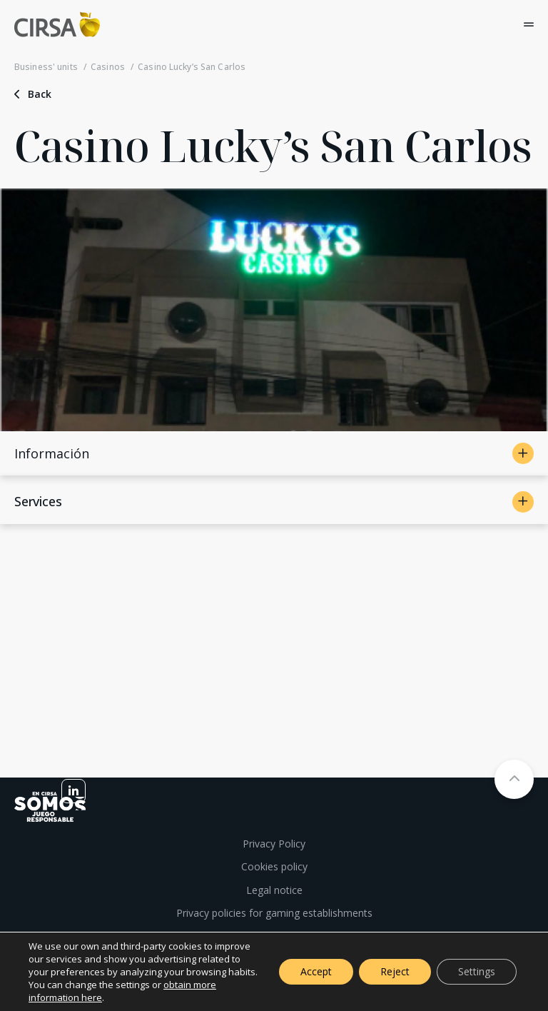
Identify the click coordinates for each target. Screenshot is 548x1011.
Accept (316, 971)
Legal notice (274, 890)
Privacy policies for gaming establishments (274, 913)
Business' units (46, 67)
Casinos (108, 67)
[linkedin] (73, 791)
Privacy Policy (274, 843)
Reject (395, 971)
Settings (476, 971)
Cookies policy (274, 866)
